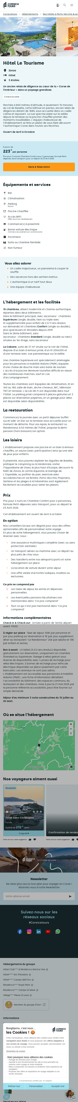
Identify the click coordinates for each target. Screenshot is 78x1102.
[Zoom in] (71, 724)
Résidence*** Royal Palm (16, 985)
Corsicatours (10, 14)
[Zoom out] (71, 728)
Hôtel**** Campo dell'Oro (17, 979)
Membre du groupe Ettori (27, 1004)
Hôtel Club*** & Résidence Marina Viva (24, 969)
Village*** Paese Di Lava (16, 995)
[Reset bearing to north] (71, 733)
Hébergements (30, 14)
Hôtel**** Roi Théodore (15, 974)
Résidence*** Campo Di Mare (19, 990)
